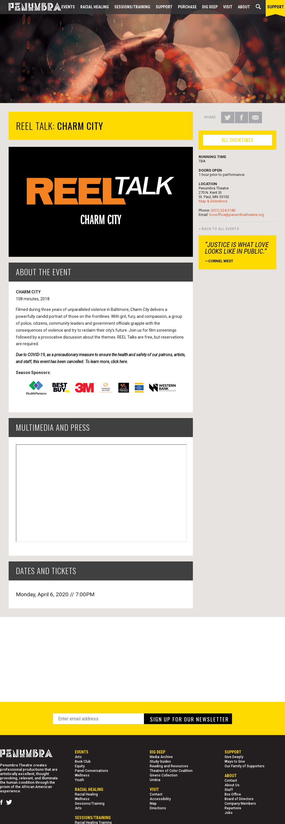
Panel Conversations (91, 771)
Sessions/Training (132, 7)
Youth (79, 780)
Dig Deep (210, 7)
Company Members (240, 804)
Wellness (82, 775)
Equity (80, 766)
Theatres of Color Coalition (171, 771)
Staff (229, 790)
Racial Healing (94, 7)
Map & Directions (213, 201)
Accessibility (160, 799)
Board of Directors (239, 799)
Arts (78, 757)
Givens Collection (164, 775)
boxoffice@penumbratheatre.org (236, 214)
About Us (232, 785)
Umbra (155, 780)
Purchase (187, 7)
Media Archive (161, 757)
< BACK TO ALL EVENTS (219, 229)
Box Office (233, 794)
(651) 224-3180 (223, 210)
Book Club (83, 762)
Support (164, 7)
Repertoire (233, 808)
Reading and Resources (169, 766)
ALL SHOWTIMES (237, 139)
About (244, 7)
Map (153, 804)
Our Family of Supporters (245, 766)
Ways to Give (235, 762)
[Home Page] (30, 7)
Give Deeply (234, 757)
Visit (227, 7)
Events (68, 7)
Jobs (229, 813)
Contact (156, 794)
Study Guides (160, 762)
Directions (158, 808)
